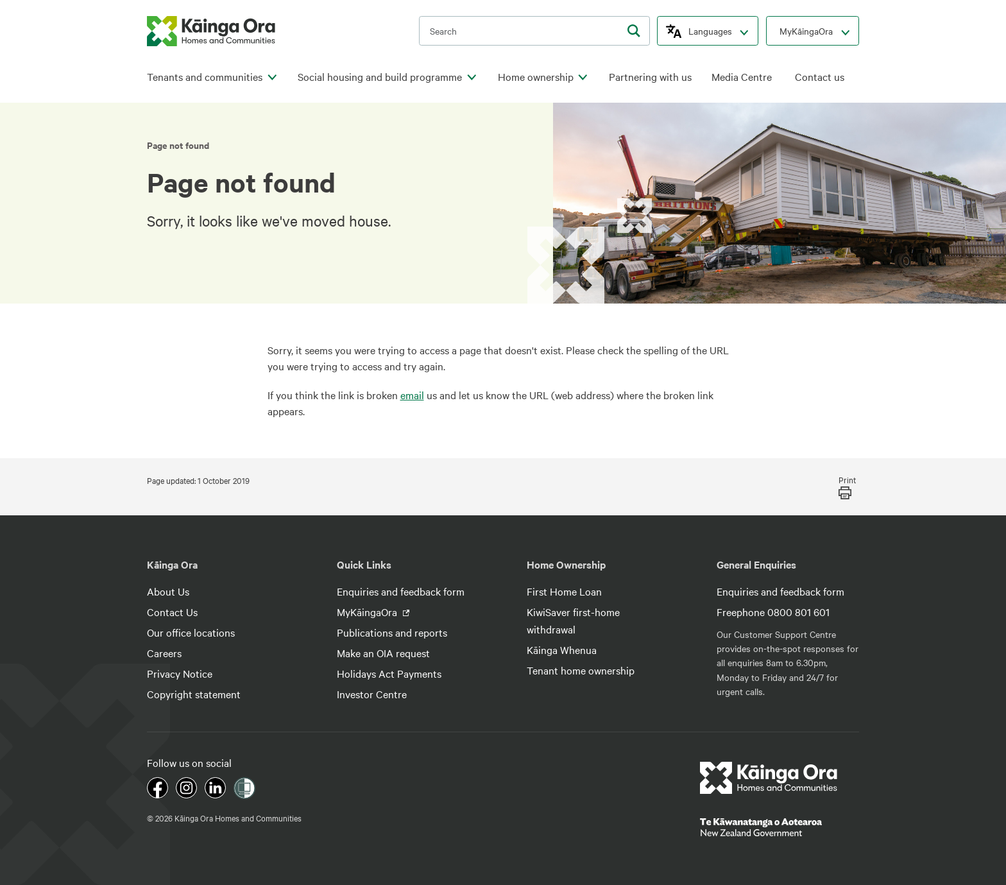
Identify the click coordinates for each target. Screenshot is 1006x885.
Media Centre (742, 76)
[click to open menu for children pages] (272, 77)
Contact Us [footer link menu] (172, 612)
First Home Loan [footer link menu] (564, 591)
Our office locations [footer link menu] (191, 632)
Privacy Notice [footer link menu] (179, 673)
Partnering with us (650, 76)
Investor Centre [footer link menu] (372, 694)
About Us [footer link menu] (168, 591)
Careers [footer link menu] (164, 653)
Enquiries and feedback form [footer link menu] (401, 591)
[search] (633, 30)
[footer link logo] (769, 778)
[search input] (534, 31)
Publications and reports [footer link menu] (392, 632)
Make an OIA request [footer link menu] (383, 653)
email (412, 395)
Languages (710, 30)
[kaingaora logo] (211, 31)
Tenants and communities (204, 76)
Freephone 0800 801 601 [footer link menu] (773, 612)
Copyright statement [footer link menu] (194, 694)
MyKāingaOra (806, 30)
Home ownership (536, 76)
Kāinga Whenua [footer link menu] (562, 649)
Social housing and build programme (380, 76)
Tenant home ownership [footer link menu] (581, 670)
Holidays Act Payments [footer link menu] (389, 673)
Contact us (819, 76)
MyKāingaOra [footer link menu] (368, 612)
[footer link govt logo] (779, 827)
